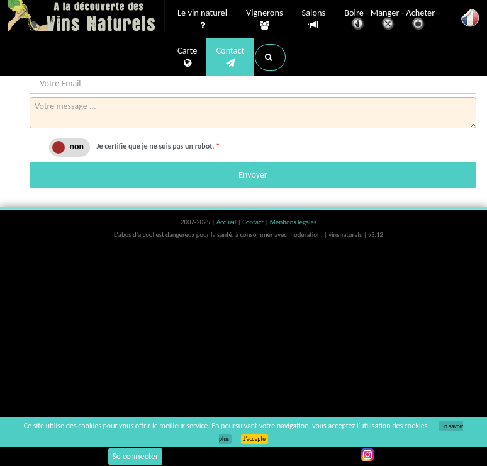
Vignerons (264, 19)
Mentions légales (293, 222)
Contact (230, 57)
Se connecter (135, 456)
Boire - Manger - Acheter (389, 20)
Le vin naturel (202, 19)
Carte (187, 57)
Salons (314, 19)
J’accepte (255, 439)
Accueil (227, 222)
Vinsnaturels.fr (86, 17)
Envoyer (252, 174)
